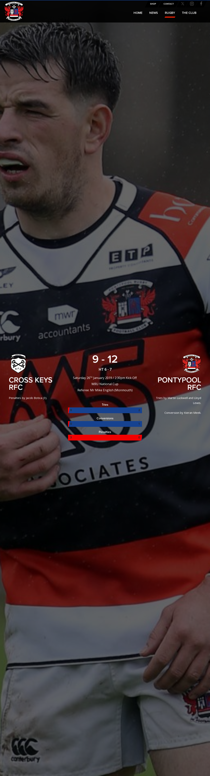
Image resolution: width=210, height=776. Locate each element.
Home (138, 13)
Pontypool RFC (11, 9)
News (153, 13)
